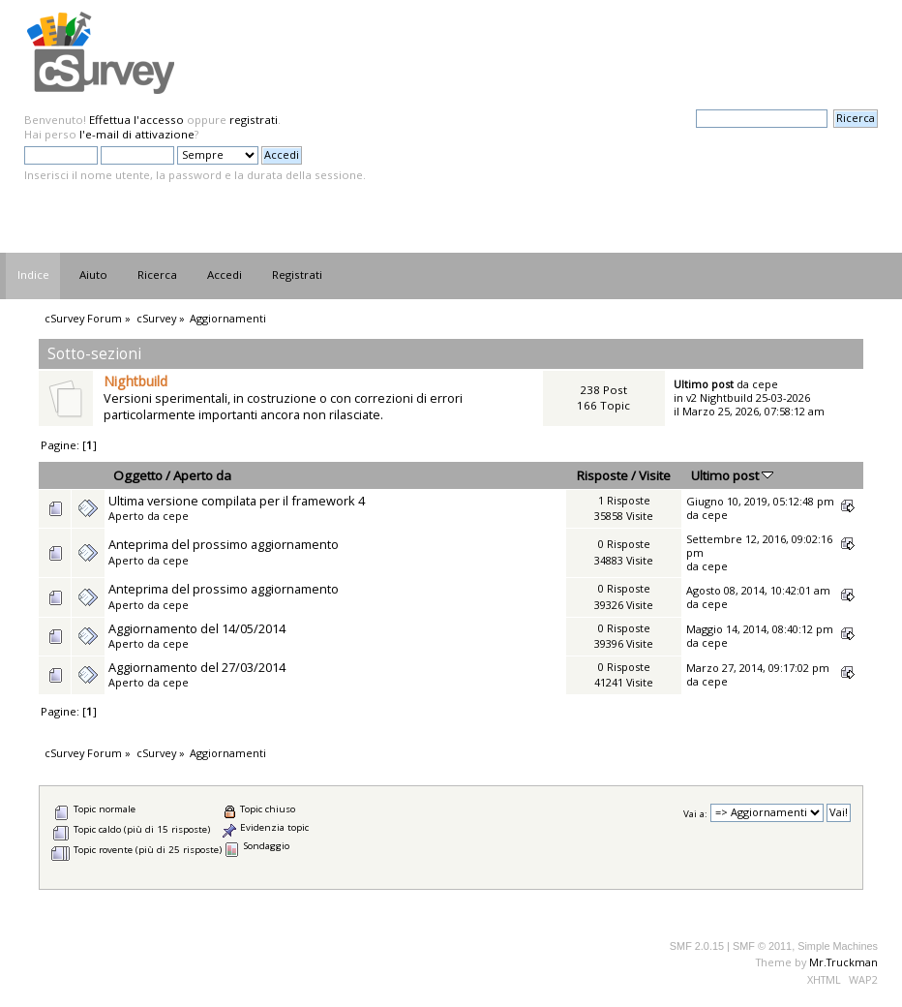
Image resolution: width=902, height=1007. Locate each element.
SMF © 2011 (762, 946)
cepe (765, 384)
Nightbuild (135, 381)
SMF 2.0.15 (697, 946)
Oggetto (138, 475)
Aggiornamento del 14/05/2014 (197, 628)
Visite (655, 475)
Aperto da (202, 475)
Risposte (602, 475)
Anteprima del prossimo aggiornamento (223, 544)
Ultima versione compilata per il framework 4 (236, 500)
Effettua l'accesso (136, 119)
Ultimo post (732, 475)
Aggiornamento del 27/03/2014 (197, 667)
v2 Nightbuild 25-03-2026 (748, 397)
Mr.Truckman (843, 962)
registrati (253, 119)
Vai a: (695, 813)
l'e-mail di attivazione (137, 134)
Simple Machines (837, 946)
